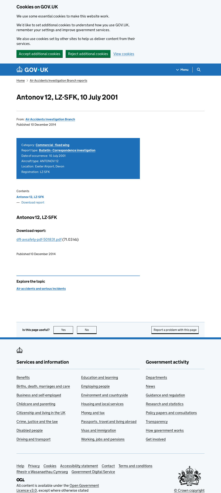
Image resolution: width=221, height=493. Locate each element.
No (91, 330)
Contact (108, 466)
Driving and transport (33, 439)
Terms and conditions (135, 466)
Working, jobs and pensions (103, 439)
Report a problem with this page (175, 330)
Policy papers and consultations (171, 412)
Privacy (34, 466)
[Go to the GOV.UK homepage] (32, 69)
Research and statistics (165, 404)
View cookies (123, 54)
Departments (156, 377)
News (150, 386)
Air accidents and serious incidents (41, 289)
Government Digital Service (93, 471)
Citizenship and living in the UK (40, 412)
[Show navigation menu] (182, 70)
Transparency (157, 421)
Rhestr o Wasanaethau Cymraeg (42, 471)
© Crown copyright (189, 490)
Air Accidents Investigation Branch (50, 119)
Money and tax (93, 412)
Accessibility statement (79, 466)
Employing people (95, 386)
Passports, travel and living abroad (109, 421)
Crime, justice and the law (37, 421)
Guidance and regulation (165, 395)
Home (20, 80)
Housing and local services (102, 404)
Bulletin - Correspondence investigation (67, 150)
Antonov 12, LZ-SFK (30, 197)
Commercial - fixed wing (52, 145)
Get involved (156, 439)
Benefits (23, 377)
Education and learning (99, 377)
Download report (32, 202)
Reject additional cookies (88, 54)
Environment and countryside (104, 395)
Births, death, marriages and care (43, 386)
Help (20, 466)
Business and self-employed (38, 395)
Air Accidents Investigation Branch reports (58, 80)
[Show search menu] (199, 70)
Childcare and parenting (35, 404)
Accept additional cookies (39, 54)
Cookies (49, 466)
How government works (165, 430)
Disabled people (29, 430)
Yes (67, 330)
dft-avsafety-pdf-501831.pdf (39, 239)
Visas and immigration (98, 430)
